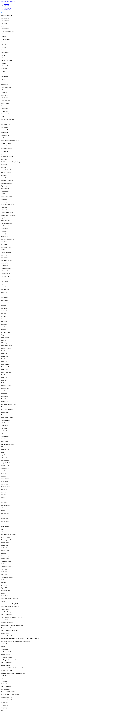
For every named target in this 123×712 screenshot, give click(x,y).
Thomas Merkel (5, 542)
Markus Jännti (4, 369)
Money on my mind (6, 628)
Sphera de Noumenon (6, 505)
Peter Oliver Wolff (5, 441)
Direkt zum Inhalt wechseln (8, 1)
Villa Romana (4, 564)
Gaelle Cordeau (4, 191)
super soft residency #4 (6, 662)
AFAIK (2, 26)
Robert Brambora (5, 465)
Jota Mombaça (4, 257)
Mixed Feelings (4, 412)
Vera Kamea (4, 553)
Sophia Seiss (4, 502)
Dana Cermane (4, 127)
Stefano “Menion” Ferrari (7, 508)
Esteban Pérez (4, 177)
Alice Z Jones (4, 44)
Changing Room (5, 609)
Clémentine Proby (5, 114)
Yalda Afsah (4, 574)
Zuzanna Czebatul (5, 590)
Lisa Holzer (4, 316)
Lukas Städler (4, 324)
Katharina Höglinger (6, 268)
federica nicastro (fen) (6, 183)
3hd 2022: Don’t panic (6, 670)
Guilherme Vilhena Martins (7, 204)
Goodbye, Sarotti (5, 702)
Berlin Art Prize (5, 95)
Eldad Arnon (4, 164)
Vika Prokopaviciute (6, 561)
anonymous (3, 63)
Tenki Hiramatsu (5, 532)
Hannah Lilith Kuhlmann (7, 212)
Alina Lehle (4, 47)
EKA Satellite (4, 683)
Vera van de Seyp (5, 556)
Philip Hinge (4, 446)
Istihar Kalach (4, 228)
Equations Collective (6, 172)
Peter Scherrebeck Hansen (7, 444)
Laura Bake (3, 287)
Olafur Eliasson (4, 436)
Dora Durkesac (4, 151)
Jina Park (3, 249)
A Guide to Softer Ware (6, 697)
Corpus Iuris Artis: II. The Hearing (9, 598)
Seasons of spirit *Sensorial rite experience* (12, 667)
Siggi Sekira (4, 489)
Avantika (3, 82)
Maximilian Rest (5, 388)
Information (7, 9)
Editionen (6, 6)
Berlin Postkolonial (5, 98)
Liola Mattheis (4, 308)
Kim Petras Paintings (6, 279)
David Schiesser (5, 135)
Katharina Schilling (5, 273)
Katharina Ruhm (5, 271)
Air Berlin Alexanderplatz (7, 31)
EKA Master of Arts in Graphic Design (10, 162)
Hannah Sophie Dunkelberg (8, 215)
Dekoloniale (4, 138)
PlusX (2, 452)
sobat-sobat (3, 494)
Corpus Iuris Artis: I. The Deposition (10, 606)
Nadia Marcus (4, 425)
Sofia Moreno (4, 500)
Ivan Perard (3, 231)
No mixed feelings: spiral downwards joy (11, 596)
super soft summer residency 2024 (9, 630)
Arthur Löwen (4, 76)
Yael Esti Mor (4, 572)
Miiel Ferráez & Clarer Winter (8, 404)
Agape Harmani (5, 28)
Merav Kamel (4, 393)
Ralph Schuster (4, 454)
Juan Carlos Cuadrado (6, 260)
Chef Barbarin (4, 108)
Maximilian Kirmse (6, 385)
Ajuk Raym (3, 34)
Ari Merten (3, 71)
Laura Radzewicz (5, 289)
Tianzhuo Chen (4, 548)
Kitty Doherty (4, 281)
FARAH (3, 646)
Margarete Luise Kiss (6, 348)
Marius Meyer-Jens (5, 364)
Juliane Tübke (4, 263)
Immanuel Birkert (5, 220)
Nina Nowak (4, 430)
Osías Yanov (4, 438)
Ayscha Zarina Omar (6, 87)
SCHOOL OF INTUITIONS (8, 691)
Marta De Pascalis (5, 375)
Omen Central (4, 649)
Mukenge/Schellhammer (7, 417)
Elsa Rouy (3, 167)
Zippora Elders (4, 588)
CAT (2, 678)
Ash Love (3, 79)
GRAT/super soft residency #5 (8, 659)
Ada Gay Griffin (5, 20)
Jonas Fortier (4, 255)
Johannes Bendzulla (6, 252)
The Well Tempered (6, 537)
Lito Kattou (3, 319)
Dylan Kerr (3, 154)
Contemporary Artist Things (8, 119)
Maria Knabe (4, 353)
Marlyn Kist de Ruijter (6, 372)
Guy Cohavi (4, 207)
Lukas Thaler (4, 327)
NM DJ (2, 433)
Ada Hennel (4, 23)
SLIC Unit (3, 492)
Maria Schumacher (5, 356)
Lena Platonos (4, 300)
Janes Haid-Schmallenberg (7, 239)
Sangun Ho (3, 473)
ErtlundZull (4, 175)
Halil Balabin (4, 209)
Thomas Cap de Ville (6, 540)
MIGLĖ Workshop (5, 665)
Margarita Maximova (6, 351)
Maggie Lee (4, 335)
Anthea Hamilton (5, 66)
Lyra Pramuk (4, 329)
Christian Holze (5, 111)
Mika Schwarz (4, 406)
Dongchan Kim (4, 146)
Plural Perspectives (5, 654)
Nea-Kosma (4, 428)
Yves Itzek (3, 582)
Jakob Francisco (5, 236)
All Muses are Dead (6, 651)
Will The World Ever (6, 675)
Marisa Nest (4, 359)
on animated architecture (7, 622)
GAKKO (3, 193)
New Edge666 (4, 705)
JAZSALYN (4, 244)
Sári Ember (3, 476)
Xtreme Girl (4, 569)
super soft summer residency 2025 (9, 604)
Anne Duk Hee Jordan (6, 60)
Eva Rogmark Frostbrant (7, 180)
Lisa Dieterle (4, 311)
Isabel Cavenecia (5, 225)
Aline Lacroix (4, 50)
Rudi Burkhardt (4, 468)
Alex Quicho (4, 36)
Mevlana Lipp (4, 396)
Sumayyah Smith (5, 513)
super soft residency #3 (6, 686)
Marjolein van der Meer (7, 367)
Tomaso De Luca (5, 550)
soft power (6, 4)
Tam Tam (3, 524)
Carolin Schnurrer (5, 100)
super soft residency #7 (6, 614)
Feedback (3, 593)
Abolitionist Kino (5, 620)
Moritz (2, 414)
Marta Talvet (4, 377)
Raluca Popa (4, 457)
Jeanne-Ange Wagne (6, 247)
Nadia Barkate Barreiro (6, 422)
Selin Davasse (4, 484)
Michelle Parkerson (5, 399)
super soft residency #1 (6, 699)
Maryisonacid (4, 380)
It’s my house (4, 681)
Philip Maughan (5, 449)
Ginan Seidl (4, 199)
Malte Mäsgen (4, 343)
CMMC (3, 116)
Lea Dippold (4, 295)
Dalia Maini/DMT (5, 124)
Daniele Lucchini (5, 130)
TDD (2, 529)
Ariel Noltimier (4, 74)
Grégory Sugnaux (5, 201)
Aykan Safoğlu (4, 84)
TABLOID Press (5, 521)
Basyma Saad (4, 92)
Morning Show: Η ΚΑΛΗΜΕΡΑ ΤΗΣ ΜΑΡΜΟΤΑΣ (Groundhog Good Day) (20, 638)
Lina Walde (3, 305)
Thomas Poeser (4, 545)
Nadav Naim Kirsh (5, 420)
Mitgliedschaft (7, 8)
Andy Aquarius (4, 58)
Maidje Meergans (5, 337)
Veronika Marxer (5, 558)
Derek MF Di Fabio (6, 143)
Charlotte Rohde (5, 106)
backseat (3, 601)
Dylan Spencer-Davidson (7, 156)
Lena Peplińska (4, 297)
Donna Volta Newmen (6, 148)
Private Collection (5, 643)
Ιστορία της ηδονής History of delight (10, 694)
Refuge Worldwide (5, 462)
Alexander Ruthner (5, 39)
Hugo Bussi (4, 217)
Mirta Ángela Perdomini (7, 409)
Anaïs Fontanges (5, 52)
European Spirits (5, 633)
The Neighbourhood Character (8, 534)
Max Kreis (3, 383)
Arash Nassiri (4, 68)
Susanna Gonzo (4, 518)
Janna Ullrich (4, 241)
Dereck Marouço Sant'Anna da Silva (10, 140)
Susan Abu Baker (5, 516)
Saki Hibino (4, 470)
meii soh (3, 391)
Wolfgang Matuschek (6, 566)
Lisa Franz (3, 313)
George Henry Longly (6, 196)
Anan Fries (3, 55)
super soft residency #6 (6, 636)
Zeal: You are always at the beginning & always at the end (15, 641)
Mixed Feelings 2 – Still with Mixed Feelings (12, 625)
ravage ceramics (5, 460)
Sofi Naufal (3, 497)
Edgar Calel (4, 159)
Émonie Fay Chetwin (6, 170)
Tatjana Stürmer (5, 526)
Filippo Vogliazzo (5, 185)
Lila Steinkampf (5, 303)
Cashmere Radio (5, 103)
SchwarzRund (4, 481)
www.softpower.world (6, 657)
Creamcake (3, 122)
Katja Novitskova (5, 276)
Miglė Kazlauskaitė (5, 401)
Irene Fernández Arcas (6, 223)
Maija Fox (3, 340)
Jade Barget (4, 233)
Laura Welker (4, 292)
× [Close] (1, 710)
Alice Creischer (4, 42)
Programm (6, 5)
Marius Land (4, 361)
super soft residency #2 (6, 689)
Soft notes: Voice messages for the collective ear (13, 673)
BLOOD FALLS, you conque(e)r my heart (11, 617)
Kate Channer (4, 265)
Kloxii (2, 284)
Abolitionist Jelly (5, 18)
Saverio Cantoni (5, 478)
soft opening (4, 707)
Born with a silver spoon (7, 612)
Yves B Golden (4, 580)
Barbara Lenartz (5, 90)
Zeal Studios (4, 585)
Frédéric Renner (5, 188)
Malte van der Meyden (6, 345)
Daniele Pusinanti (5, 132)
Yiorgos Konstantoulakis (7, 577)
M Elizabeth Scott (5, 332)
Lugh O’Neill (4, 321)
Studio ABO (4, 510)
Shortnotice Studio (5, 486)
